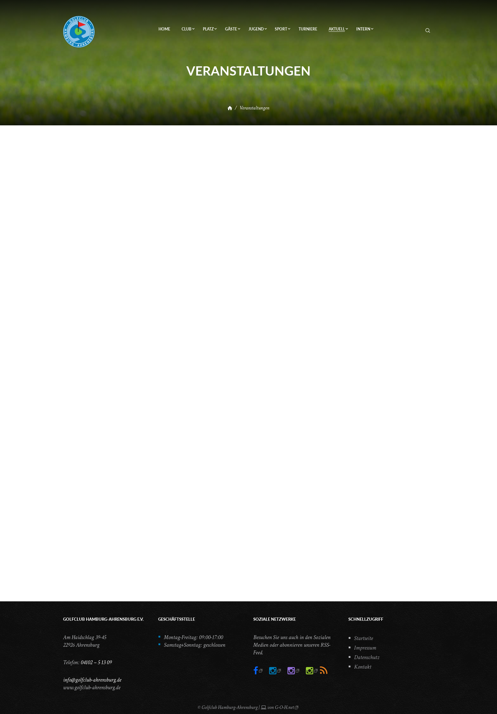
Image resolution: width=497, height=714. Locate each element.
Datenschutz (366, 657)
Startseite (363, 638)
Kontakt (362, 667)
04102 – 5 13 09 (96, 662)
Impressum (365, 647)
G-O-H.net (284, 707)
